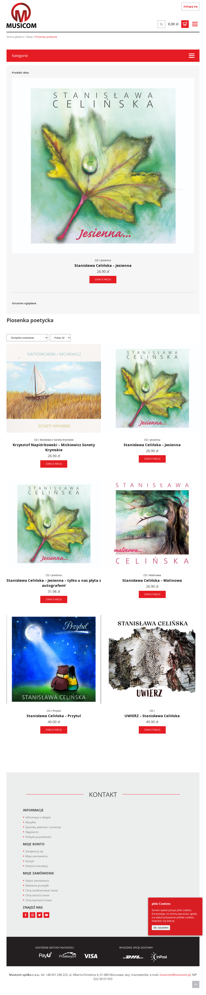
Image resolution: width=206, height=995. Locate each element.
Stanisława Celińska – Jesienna (103, 265)
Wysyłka (30, 822)
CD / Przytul (54, 710)
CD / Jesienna (103, 260)
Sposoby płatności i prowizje (43, 827)
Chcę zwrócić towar (37, 895)
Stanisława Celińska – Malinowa (152, 580)
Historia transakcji (36, 866)
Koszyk (29, 861)
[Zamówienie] (27, 337)
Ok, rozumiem (160, 927)
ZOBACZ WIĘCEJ (103, 279)
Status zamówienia (37, 880)
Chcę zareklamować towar (41, 890)
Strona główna (15, 37)
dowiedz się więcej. (163, 921)
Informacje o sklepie (38, 817)
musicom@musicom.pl (175, 975)
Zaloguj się (190, 6)
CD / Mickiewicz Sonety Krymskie (54, 439)
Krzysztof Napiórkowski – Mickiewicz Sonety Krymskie (54, 447)
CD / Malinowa (152, 575)
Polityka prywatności (38, 837)
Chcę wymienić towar (38, 900)
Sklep (29, 37)
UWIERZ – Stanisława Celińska (152, 715)
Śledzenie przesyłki (37, 885)
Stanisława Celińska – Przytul (54, 715)
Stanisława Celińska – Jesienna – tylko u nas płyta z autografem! (54, 583)
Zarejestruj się (34, 851)
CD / (152, 710)
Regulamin (32, 832)
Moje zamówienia (36, 856)
